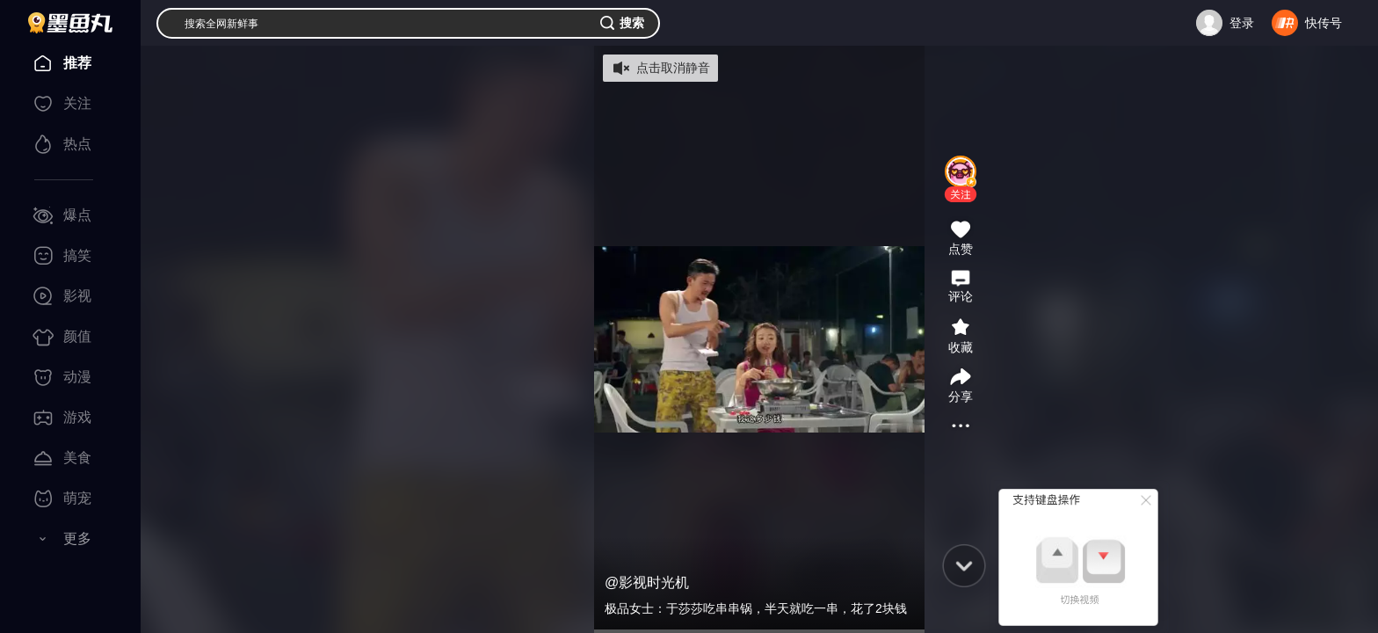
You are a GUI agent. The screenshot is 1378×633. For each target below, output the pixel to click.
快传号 (1323, 23)
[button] (960, 194)
